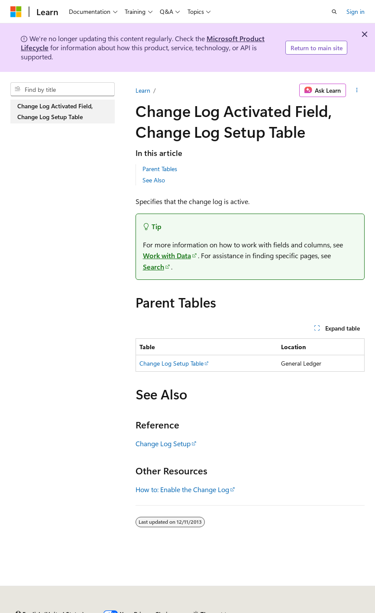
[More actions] (357, 90)
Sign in (355, 11)
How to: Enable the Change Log (182, 489)
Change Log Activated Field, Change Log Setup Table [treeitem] (55, 111)
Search (153, 266)
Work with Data (167, 255)
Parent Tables (159, 169)
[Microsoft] (16, 11)
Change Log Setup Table (171, 363)
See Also (153, 180)
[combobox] (62, 89)
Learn (143, 90)
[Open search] (334, 11)
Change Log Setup (163, 443)
